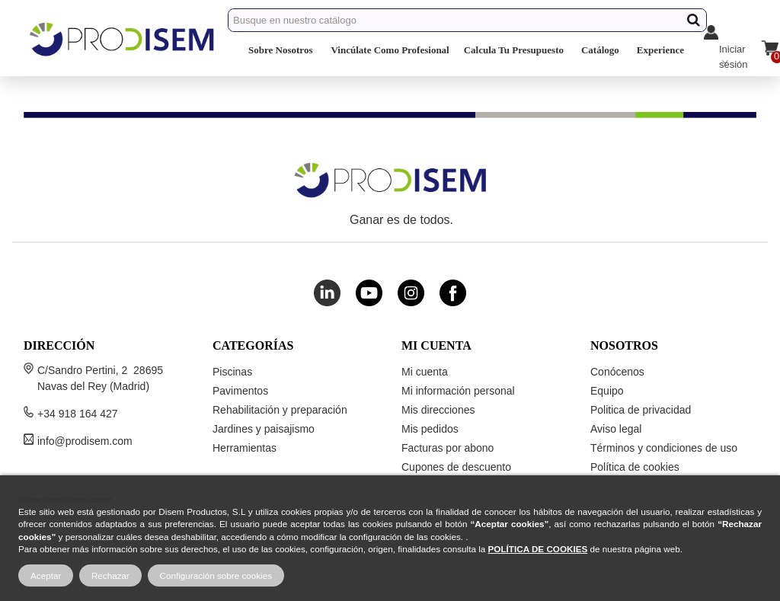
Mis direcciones (438, 410)
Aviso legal (615, 429)
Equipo (607, 391)
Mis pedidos (430, 429)
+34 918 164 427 (77, 414)
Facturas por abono (447, 448)
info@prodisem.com (85, 441)
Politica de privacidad (640, 410)
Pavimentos (240, 391)
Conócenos (617, 372)
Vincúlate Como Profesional (390, 50)
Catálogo (600, 50)
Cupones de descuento (456, 467)
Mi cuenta (424, 372)
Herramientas (245, 448)
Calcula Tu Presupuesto (514, 50)
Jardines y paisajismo (264, 429)
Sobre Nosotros (280, 50)
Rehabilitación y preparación (280, 410)
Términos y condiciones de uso (663, 448)
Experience (660, 50)
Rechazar (110, 575)
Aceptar (45, 575)
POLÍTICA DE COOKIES (538, 549)
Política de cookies (634, 467)
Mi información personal (458, 391)
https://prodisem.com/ (64, 499)
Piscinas (232, 372)
